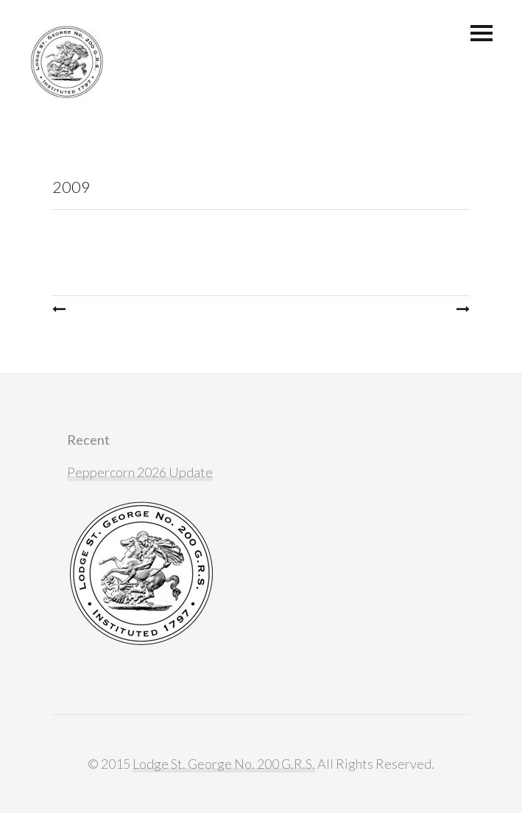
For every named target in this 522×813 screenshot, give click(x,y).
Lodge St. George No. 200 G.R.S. (224, 764)
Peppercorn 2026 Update (140, 472)
